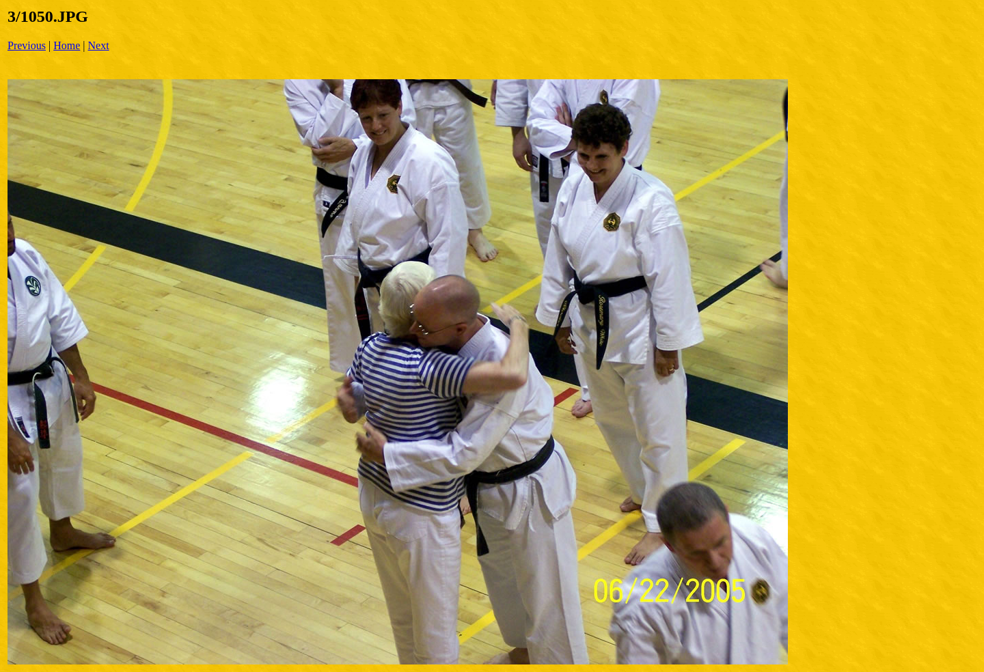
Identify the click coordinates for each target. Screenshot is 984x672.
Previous (27, 45)
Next (98, 45)
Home (66, 45)
